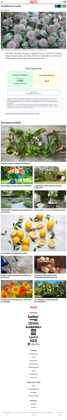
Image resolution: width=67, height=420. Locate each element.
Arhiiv (33, 385)
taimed (23, 114)
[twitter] (59, 6)
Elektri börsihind (33, 396)
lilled (28, 114)
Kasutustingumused (33, 389)
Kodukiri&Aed (16, 100)
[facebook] (56, 6)
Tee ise (33, 370)
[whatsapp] (62, 6)
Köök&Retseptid (34, 367)
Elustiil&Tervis (33, 374)
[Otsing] (63, 2)
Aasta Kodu (33, 377)
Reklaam (33, 404)
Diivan (22, 100)
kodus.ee (31, 98)
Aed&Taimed (33, 360)
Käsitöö (52, 100)
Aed (55, 100)
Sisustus (33, 357)
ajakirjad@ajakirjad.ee (35, 412)
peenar (32, 114)
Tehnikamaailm (35, 100)
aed (19, 114)
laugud (38, 114)
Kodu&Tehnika (33, 354)
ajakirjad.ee (45, 106)
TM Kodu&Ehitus (44, 100)
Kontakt (33, 407)
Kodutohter (27, 100)
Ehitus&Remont (33, 364)
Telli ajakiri (33, 392)
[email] (64, 6)
